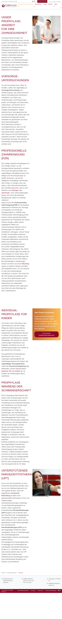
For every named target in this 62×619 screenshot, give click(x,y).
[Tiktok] (32, 1)
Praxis (50, 4)
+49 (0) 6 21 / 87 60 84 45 (56, 1)
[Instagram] (34, 1)
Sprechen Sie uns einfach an (11, 413)
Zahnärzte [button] (38, 4)
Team (44, 4)
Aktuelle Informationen (43, 1)
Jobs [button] (55, 4)
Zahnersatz (5, 217)
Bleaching (25, 288)
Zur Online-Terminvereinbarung (46, 376)
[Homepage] (9, 6)
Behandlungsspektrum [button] (26, 4)
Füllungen (14, 214)
